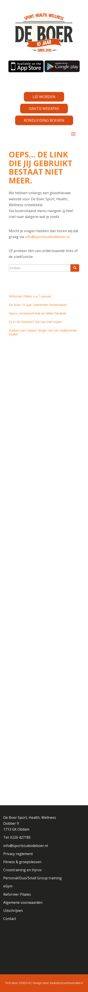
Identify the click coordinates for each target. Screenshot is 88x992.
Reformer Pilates (17, 894)
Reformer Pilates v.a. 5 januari (30, 296)
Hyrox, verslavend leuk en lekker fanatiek (37, 313)
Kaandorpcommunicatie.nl (66, 983)
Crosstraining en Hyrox (22, 870)
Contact (9, 918)
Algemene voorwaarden (22, 902)
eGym (7, 886)
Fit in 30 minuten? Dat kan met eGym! (35, 322)
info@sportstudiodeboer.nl (47, 236)
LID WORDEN (44, 96)
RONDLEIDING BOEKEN (44, 120)
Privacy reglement (18, 853)
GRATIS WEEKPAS (44, 108)
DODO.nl (24, 983)
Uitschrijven (13, 910)
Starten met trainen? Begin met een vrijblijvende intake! (43, 332)
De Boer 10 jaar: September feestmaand (38, 305)
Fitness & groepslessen (22, 861)
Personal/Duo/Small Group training (32, 878)
